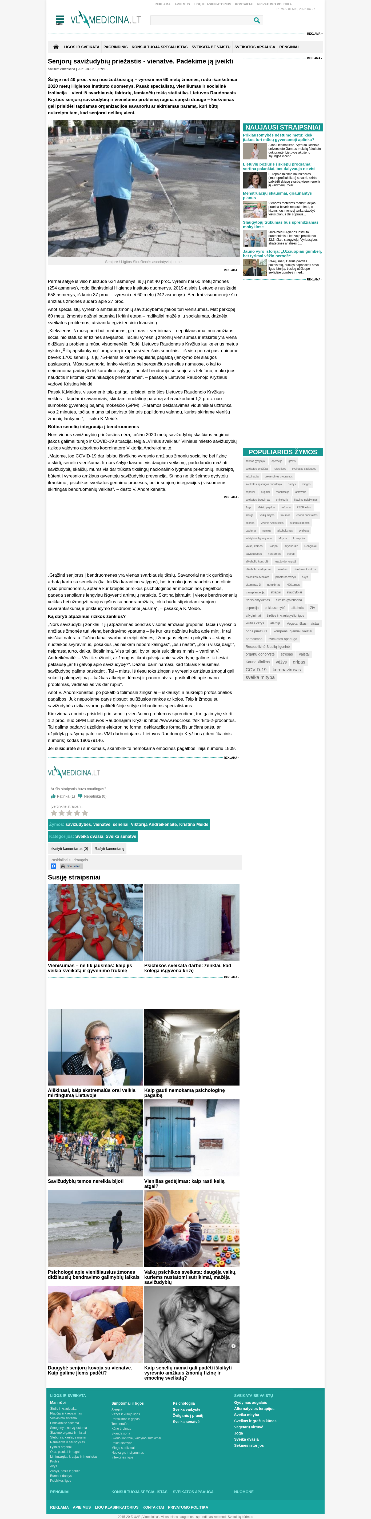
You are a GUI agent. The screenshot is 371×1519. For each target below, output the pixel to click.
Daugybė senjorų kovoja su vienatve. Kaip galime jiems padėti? (90, 1370)
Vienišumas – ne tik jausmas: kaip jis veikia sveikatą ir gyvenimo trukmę (90, 968)
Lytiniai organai (60, 1447)
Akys (53, 1466)
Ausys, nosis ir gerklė (65, 1471)
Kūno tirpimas (121, 1428)
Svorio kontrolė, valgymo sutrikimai (136, 1438)
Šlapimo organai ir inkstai (68, 1432)
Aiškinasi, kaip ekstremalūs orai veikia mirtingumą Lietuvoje (91, 1093)
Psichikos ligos (60, 1480)
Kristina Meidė (193, 824)
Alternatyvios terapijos (254, 1409)
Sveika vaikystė (187, 1409)
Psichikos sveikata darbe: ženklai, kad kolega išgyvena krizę (187, 968)
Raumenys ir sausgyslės (67, 1442)
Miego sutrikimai (123, 1448)
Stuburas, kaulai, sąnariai (68, 1437)
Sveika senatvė (121, 836)
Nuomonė (244, 1492)
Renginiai (59, 1492)
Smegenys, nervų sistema (68, 1428)
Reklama (163, 4)
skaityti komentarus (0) (69, 848)
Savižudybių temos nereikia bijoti (86, 1181)
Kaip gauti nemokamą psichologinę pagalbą (184, 1093)
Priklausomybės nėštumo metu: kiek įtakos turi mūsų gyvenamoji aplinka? (278, 137)
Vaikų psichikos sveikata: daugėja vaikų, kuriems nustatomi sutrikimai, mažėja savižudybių (190, 1277)
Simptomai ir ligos (127, 1403)
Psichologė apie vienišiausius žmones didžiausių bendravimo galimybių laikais (94, 1274)
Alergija (116, 1409)
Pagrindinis (115, 47)
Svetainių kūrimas (240, 1517)
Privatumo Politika (274, 4)
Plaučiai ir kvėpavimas (66, 1413)
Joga (238, 1433)
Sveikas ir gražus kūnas (255, 1421)
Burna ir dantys (61, 1476)
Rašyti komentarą (109, 848)
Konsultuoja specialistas (139, 1492)
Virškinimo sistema (63, 1418)
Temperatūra (120, 1424)
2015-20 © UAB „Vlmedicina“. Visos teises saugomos (155, 1517)
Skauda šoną (120, 1433)
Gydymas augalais (250, 1402)
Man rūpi (58, 1402)
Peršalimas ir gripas (125, 1419)
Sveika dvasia (89, 836)
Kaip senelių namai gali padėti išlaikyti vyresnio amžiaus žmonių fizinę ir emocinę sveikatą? (188, 1373)
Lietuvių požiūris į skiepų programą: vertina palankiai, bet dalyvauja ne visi (279, 166)
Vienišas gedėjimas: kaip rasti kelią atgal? (184, 1184)
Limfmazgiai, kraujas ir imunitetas (73, 1456)
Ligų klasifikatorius (212, 4)
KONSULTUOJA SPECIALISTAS (160, 47)
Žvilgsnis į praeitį (188, 1415)
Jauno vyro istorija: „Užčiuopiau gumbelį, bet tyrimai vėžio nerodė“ (282, 253)
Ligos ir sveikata (81, 47)
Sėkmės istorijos (249, 1445)
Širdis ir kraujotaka (63, 1408)
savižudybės (78, 824)
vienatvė (101, 824)
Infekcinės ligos (122, 1457)
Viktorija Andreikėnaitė (154, 824)
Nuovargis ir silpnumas (127, 1452)
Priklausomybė (122, 1443)
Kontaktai (244, 4)
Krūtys (54, 1461)
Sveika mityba (246, 1415)
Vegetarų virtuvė (248, 1427)
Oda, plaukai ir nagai (64, 1452)
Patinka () (66, 796)
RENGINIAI (288, 47)
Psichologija (184, 1403)
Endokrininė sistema (64, 1423)
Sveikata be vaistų (253, 1395)
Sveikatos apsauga (193, 1492)
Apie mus (182, 4)
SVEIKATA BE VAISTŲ (211, 47)
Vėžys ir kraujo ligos (125, 1414)
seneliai (121, 824)
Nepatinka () (95, 796)
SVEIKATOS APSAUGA (254, 47)
